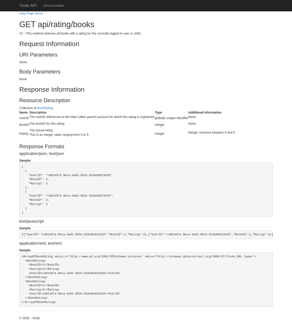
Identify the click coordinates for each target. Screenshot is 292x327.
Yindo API (28, 5)
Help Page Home (31, 13)
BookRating (45, 108)
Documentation (53, 5)
